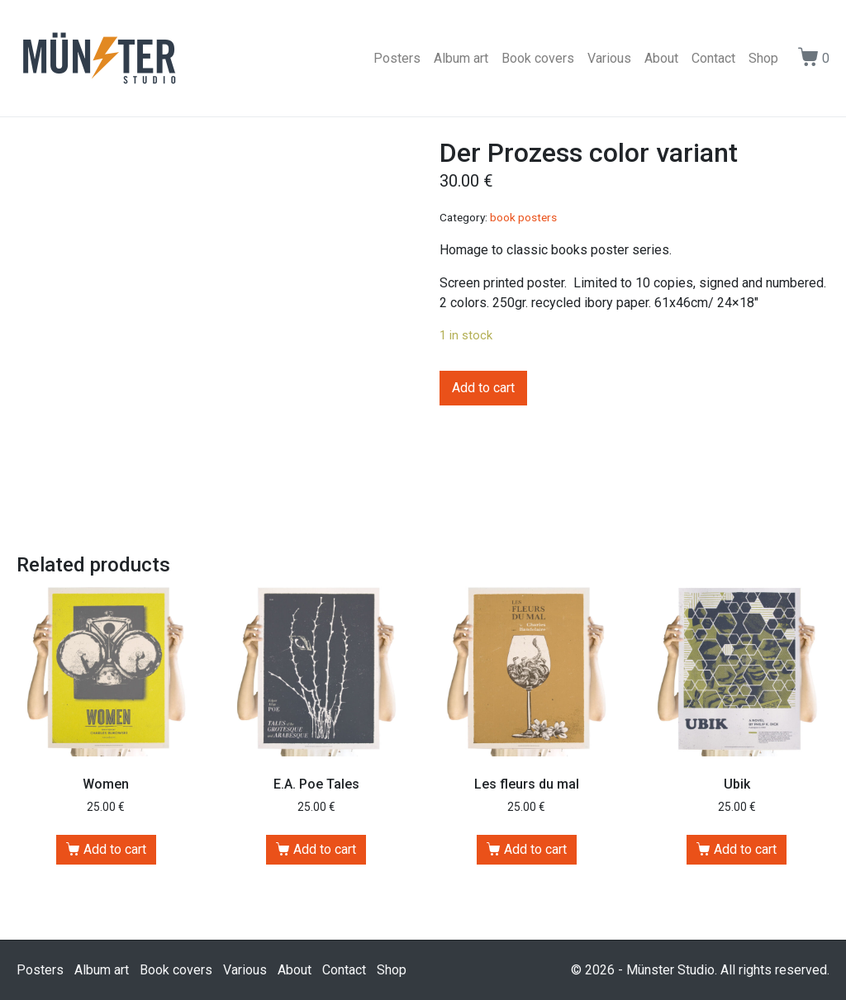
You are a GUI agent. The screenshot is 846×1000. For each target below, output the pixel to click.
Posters (397, 58)
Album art (461, 58)
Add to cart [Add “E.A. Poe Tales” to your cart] (324, 849)
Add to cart (483, 388)
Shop (763, 58)
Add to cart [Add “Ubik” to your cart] (745, 849)
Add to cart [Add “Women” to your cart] (114, 849)
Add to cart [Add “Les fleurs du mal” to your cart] (535, 849)
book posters (523, 217)
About (661, 58)
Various (609, 58)
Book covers (537, 58)
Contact (713, 58)
